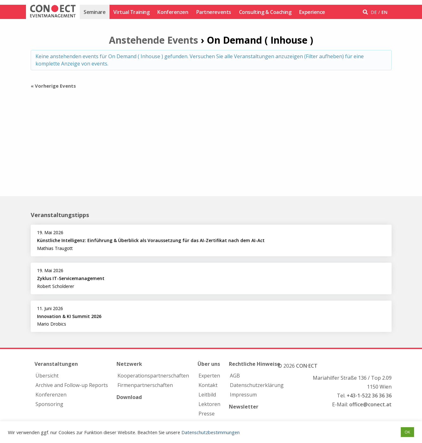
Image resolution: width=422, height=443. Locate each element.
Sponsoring (49, 404)
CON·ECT (307, 365)
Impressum (243, 394)
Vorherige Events (53, 86)
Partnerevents (213, 12)
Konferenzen (172, 12)
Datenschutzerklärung (257, 385)
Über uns (209, 363)
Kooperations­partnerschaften (153, 375)
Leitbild (207, 394)
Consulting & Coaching (265, 12)
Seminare (94, 12)
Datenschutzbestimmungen (210, 432)
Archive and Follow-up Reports (71, 385)
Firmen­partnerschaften (145, 385)
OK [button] (407, 432)
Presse (206, 413)
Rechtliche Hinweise (254, 363)
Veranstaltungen (56, 363)
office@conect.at (370, 404)
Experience (312, 12)
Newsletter (243, 406)
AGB (235, 375)
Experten (209, 375)
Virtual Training (131, 12)
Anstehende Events (153, 40)
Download (129, 397)
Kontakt (207, 385)
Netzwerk (129, 363)
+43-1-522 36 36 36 (369, 395)
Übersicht (47, 375)
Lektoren (209, 404)
